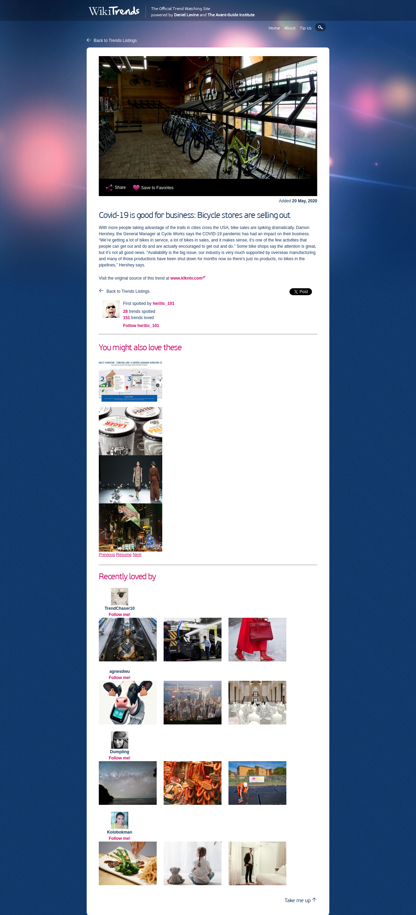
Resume (124, 554)
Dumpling (119, 751)
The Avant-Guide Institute (231, 14)
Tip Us (306, 28)
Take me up (300, 900)
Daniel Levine (186, 14)
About (289, 28)
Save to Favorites (157, 187)
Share (120, 187)
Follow (141, 325)
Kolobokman (119, 832)
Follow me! (120, 614)
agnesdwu (120, 671)
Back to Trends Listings (115, 40)
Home (274, 28)
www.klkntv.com (187, 278)
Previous (107, 554)
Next (137, 554)
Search (320, 27)
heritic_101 (163, 303)
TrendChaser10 (120, 608)
